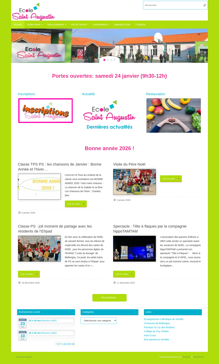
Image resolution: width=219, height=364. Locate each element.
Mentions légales (24, 357)
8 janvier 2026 (28, 213)
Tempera (186, 357)
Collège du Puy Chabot (156, 331)
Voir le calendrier (65, 344)
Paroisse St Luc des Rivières (159, 327)
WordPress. (198, 357)
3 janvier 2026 (123, 200)
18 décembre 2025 (31, 283)
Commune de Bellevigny (157, 323)
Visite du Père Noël (129, 164)
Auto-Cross (150, 335)
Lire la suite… (76, 204)
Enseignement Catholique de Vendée (163, 319)
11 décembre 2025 (126, 283)
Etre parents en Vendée (156, 339)
